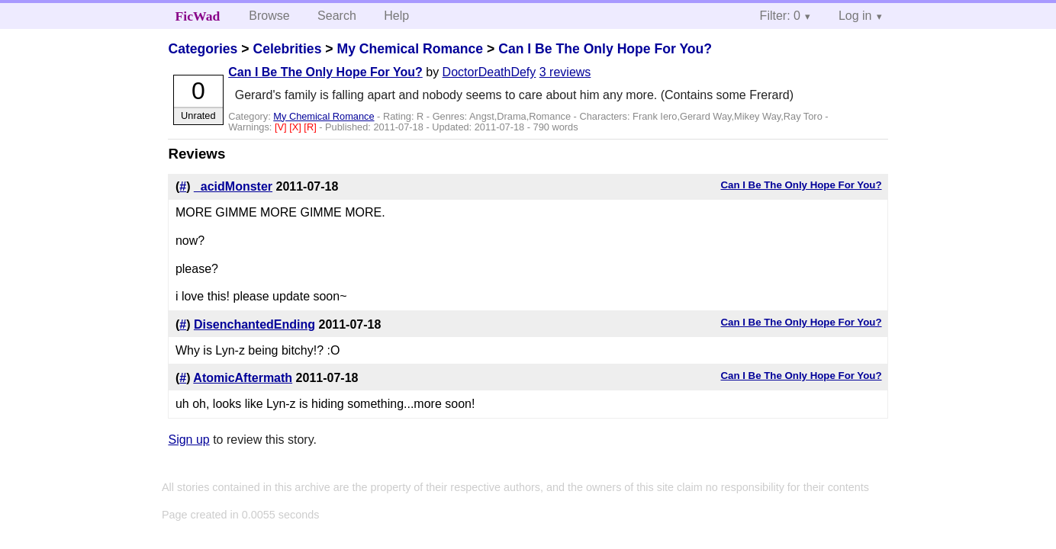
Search (336, 15)
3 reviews (565, 72)
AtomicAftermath (242, 377)
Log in (855, 15)
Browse (269, 15)
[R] (311, 127)
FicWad (198, 16)
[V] (282, 127)
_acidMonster (233, 186)
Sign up (188, 439)
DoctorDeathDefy (489, 72)
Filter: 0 (780, 15)
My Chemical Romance (409, 48)
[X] (296, 127)
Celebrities (287, 48)
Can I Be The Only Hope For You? (605, 48)
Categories (202, 48)
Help (396, 15)
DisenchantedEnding (254, 324)
